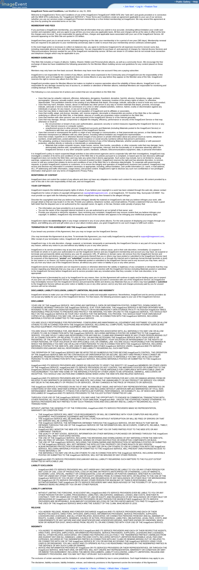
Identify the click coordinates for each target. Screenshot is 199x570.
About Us (84, 568)
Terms (93, 568)
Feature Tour (151, 6)
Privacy (102, 568)
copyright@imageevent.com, (95, 193)
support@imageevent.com (152, 236)
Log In (139, 6)
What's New (113, 568)
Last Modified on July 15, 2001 (61, 11)
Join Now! (129, 6)
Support (125, 568)
